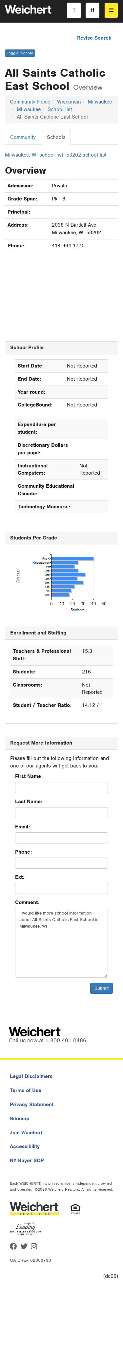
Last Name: (28, 801)
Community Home (30, 102)
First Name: (29, 776)
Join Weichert (26, 1132)
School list (60, 109)
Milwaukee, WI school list (34, 155)
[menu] (111, 10)
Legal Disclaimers (31, 1076)
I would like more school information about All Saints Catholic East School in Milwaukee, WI (61, 943)
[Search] (92, 10)
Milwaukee (100, 102)
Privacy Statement (31, 1104)
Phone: (23, 852)
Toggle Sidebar (20, 53)
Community (23, 137)
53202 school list (86, 155)
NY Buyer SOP (27, 1160)
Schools (56, 137)
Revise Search (94, 38)
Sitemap (19, 1118)
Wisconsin (69, 102)
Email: (22, 826)
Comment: (27, 902)
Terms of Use (25, 1090)
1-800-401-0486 (65, 1040)
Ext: (19, 877)
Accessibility (25, 1146)
